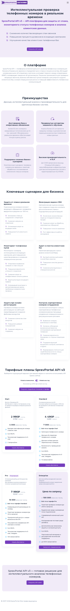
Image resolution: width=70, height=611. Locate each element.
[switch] (36, 380)
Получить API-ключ (35, 49)
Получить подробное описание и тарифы (35, 389)
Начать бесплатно (18, 448)
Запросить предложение (52, 547)
